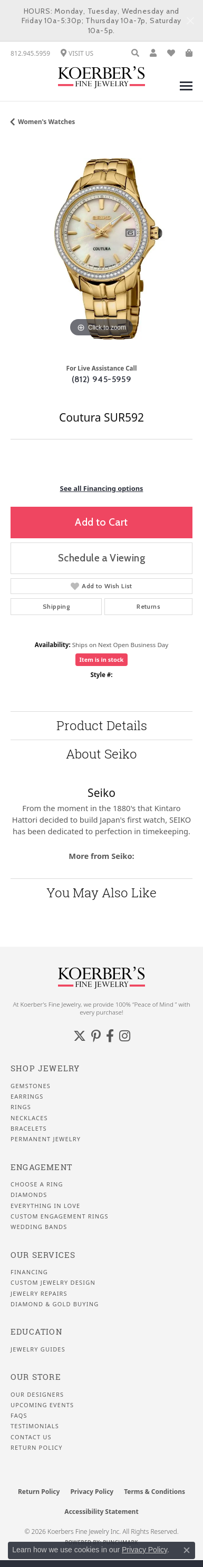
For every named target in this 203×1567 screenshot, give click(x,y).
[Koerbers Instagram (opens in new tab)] (124, 1036)
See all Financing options (101, 488)
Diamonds (29, 1195)
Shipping (56, 606)
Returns (148, 606)
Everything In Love (45, 1206)
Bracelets (29, 1128)
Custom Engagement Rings (60, 1216)
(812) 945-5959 (102, 379)
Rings (21, 1107)
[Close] (190, 20)
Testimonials (35, 1426)
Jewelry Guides (38, 1349)
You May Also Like (101, 892)
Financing (29, 1272)
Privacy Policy (91, 1491)
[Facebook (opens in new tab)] (110, 1036)
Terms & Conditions (154, 1491)
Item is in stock (102, 659)
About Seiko (101, 753)
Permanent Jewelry (46, 1139)
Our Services (43, 1255)
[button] (135, 53)
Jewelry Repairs (39, 1293)
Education (36, 1331)
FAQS (19, 1415)
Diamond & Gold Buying (55, 1304)
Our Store (36, 1376)
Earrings (27, 1096)
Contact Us (31, 1437)
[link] (30, 53)
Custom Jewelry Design (53, 1282)
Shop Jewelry (45, 1068)
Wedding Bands (39, 1227)
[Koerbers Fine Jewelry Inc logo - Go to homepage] (101, 77)
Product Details (101, 725)
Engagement (41, 1167)
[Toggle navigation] (186, 91)
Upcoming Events (42, 1405)
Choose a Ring (37, 1184)
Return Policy (37, 1447)
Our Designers (37, 1394)
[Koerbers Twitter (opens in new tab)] (79, 1036)
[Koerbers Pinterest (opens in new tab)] (96, 1036)
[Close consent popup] (186, 1550)
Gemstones (31, 1086)
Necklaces (29, 1118)
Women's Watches (46, 121)
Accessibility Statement (101, 1511)
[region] (101, 249)
